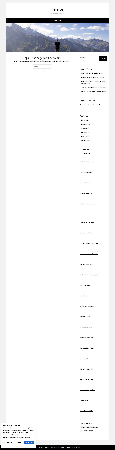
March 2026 (85, 120)
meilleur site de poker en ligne (89, 275)
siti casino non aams (86, 327)
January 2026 (85, 128)
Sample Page (57, 20)
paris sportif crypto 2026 (87, 390)
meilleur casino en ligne (87, 162)
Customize (8, 442)
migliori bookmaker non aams (89, 427)
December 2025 (86, 132)
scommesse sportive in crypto (89, 254)
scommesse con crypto (86, 233)
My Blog (57, 9)
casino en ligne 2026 (86, 172)
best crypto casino (86, 423)
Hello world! (101, 105)
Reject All (19, 442)
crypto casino (84, 358)
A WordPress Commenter (87, 105)
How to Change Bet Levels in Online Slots (93, 77)
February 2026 (85, 124)
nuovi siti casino (85, 183)
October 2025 (85, 140)
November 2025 (86, 136)
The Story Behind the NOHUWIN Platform (94, 87)
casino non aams (85, 285)
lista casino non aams (87, 430)
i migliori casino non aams (88, 203)
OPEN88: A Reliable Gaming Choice (92, 73)
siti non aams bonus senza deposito (90, 243)
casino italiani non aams (87, 306)
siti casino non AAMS (86, 411)
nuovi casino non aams (86, 379)
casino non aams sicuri (87, 193)
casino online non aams (87, 222)
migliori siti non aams (86, 264)
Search (82, 57)
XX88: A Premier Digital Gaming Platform (93, 91)
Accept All (29, 442)
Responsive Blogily (65, 447)
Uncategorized (85, 153)
